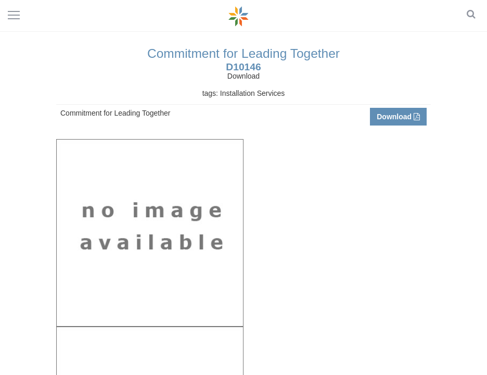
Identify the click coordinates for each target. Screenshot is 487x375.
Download (398, 117)
